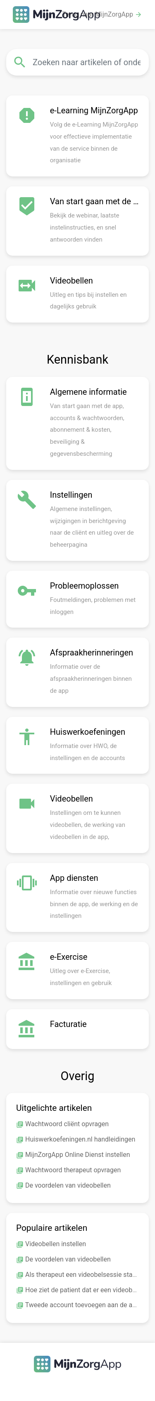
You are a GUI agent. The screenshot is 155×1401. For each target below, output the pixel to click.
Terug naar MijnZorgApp (102, 14)
